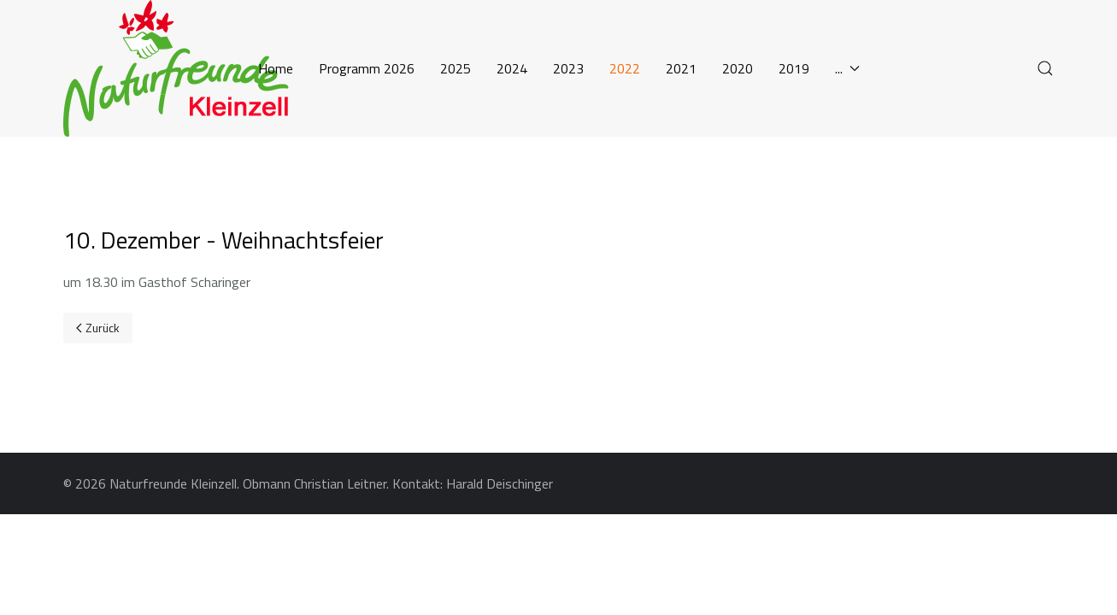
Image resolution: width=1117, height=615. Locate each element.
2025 (455, 68)
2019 (794, 68)
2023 (568, 68)
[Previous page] (97, 328)
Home (275, 68)
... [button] (847, 68)
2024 (512, 68)
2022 (624, 68)
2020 (737, 68)
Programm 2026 (366, 68)
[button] (1045, 68)
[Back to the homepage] (183, 68)
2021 (681, 68)
